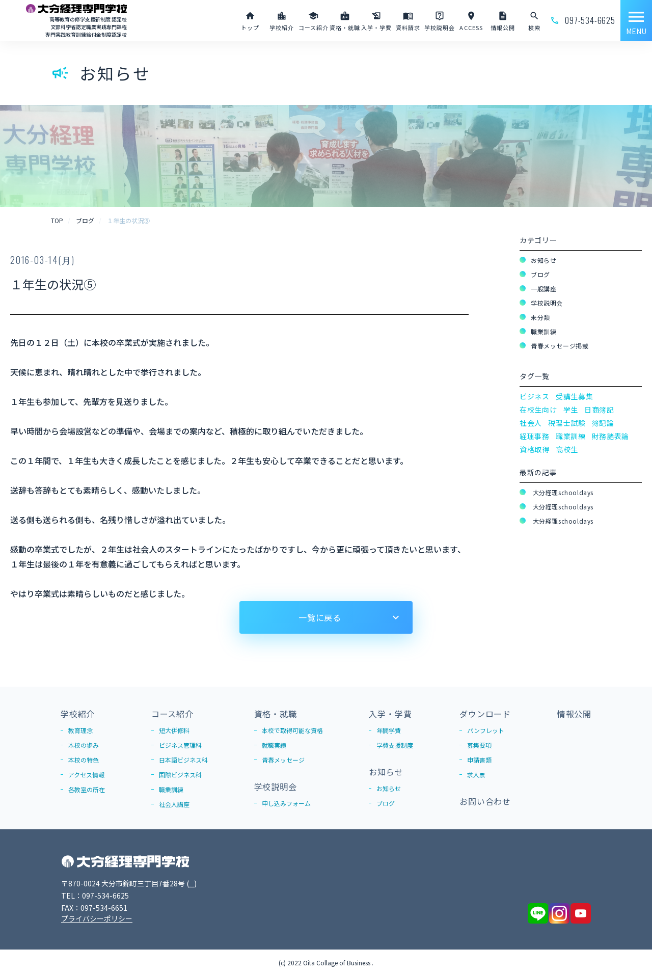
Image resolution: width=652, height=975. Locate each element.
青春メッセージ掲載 (559, 345)
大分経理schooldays (562, 492)
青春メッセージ (283, 759)
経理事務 (535, 436)
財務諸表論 (611, 436)
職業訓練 (543, 331)
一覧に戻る (319, 617)
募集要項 (479, 745)
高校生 (567, 449)
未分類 (540, 317)
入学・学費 (390, 714)
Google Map (209, 883)
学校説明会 (547, 303)
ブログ (540, 274)
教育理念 (80, 730)
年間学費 (388, 730)
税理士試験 (567, 422)
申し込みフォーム (286, 803)
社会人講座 (174, 804)
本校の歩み (83, 745)
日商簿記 (599, 409)
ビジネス (535, 396)
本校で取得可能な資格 (292, 730)
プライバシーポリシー (96, 918)
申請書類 (479, 759)
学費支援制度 (394, 745)
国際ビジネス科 (180, 774)
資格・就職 (275, 714)
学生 (570, 409)
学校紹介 (78, 714)
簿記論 (603, 422)
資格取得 (535, 449)
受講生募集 (574, 396)
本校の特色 (83, 759)
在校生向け (538, 409)
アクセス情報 (86, 774)
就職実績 (274, 745)
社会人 (531, 422)
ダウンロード (485, 714)
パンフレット (485, 730)
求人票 (476, 774)
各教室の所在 (86, 789)
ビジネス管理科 (180, 745)
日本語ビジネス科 (183, 759)
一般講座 (543, 288)
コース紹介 (172, 714)
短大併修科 (174, 730)
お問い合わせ (485, 801)
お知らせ (543, 260)
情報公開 (574, 714)
